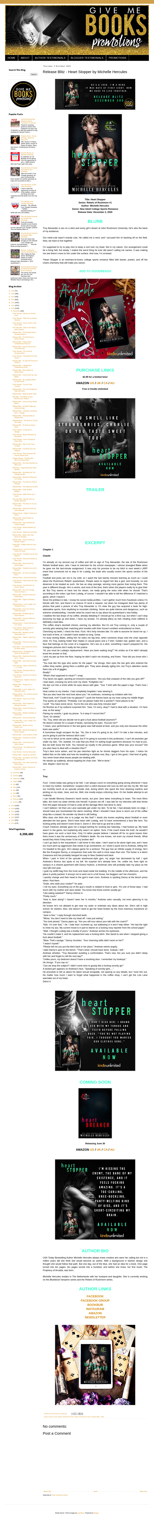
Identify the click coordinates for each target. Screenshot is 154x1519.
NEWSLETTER (95, 1317)
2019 (13, 805)
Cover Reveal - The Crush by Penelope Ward (22, 352)
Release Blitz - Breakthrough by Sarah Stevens (23, 614)
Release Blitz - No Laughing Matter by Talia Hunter (24, 380)
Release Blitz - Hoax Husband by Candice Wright (24, 523)
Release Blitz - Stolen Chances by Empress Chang (24, 768)
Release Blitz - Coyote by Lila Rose (24, 755)
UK (99, 383)
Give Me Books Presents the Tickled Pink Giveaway (29, 218)
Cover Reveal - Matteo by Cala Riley (25, 532)
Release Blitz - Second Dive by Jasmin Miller (23, 564)
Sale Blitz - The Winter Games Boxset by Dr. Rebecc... (23, 397)
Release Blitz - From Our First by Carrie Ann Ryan (23, 610)
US (92, 383)
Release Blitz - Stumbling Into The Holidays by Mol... (24, 473)
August (15, 781)
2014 (13, 820)
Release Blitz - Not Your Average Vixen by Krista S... (23, 591)
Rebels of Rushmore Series (82, 1416)
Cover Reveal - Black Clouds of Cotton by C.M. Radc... (23, 629)
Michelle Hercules (68, 1416)
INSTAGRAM (95, 1309)
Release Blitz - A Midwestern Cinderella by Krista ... (22, 366)
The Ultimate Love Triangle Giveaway (27, 202)
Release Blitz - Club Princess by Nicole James (23, 743)
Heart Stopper (58, 1416)
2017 (13, 811)
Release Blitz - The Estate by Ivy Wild (25, 487)
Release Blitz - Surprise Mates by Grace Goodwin (24, 619)
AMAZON (95, 1313)
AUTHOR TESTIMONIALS (50, 57)
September (17, 778)
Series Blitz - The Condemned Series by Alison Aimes (25, 647)
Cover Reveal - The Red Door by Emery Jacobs (23, 586)
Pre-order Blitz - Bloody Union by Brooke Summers (23, 500)
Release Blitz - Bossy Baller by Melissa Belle (23, 371)
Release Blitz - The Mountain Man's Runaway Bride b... (24, 333)
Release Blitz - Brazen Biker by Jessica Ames (23, 519)
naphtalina (80, 1513)
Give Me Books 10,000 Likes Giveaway (28, 185)
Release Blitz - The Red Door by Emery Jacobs (23, 338)
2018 (13, 808)
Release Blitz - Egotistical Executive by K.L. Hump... (24, 657)
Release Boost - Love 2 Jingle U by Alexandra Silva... (24, 605)
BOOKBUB (95, 1304)
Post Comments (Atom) (60, 1495)
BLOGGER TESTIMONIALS (87, 57)
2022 (13, 302)
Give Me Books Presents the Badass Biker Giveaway (29, 235)
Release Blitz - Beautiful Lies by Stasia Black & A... (23, 633)
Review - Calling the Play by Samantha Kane (29, 251)
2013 (13, 823)
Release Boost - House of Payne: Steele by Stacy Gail (28, 138)
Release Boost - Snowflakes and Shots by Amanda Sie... (23, 652)
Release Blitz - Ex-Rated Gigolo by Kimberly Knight (24, 407)
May (14, 790)
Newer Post (47, 1491)
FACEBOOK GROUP (95, 1300)
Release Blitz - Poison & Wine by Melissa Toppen (23, 540)
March (15, 796)
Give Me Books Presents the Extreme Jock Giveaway (29, 169)
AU (112, 383)
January (16, 802)
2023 (13, 299)
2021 (13, 305)
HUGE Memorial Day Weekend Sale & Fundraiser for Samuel (28, 121)
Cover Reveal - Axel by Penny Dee (24, 752)
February (16, 799)
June (15, 787)
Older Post (143, 1491)
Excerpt (51, 1416)
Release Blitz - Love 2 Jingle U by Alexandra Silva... (24, 690)
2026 (13, 291)
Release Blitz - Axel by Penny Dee (24, 718)
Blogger (96, 1513)
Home (96, 1491)
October (16, 776)
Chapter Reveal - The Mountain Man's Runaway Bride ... (23, 459)
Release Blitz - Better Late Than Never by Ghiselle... (23, 536)
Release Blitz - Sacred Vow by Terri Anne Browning (24, 347)
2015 (13, 817)
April (14, 793)
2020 (13, 308)
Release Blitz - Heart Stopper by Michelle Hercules (23, 704)
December (16, 311)
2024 (13, 297)
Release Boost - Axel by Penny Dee (24, 577)
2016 (13, 814)
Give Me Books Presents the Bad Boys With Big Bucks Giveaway (29, 268)
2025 (13, 294)
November (16, 773)
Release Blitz (96, 1416)
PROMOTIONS (117, 57)
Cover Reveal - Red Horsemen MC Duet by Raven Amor (24, 454)
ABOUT (25, 57)
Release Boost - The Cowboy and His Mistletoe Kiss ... (25, 695)
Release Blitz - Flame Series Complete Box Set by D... (22, 343)
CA (105, 383)
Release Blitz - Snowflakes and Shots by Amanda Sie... (25, 758)
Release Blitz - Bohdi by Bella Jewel (24, 394)
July (14, 784)
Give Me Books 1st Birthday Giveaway (27, 154)
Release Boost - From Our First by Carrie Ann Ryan (24, 550)
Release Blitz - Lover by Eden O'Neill (25, 735)
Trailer (102, 1416)
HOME (11, 57)
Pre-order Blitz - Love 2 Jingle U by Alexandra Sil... (24, 721)
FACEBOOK (95, 1296)
